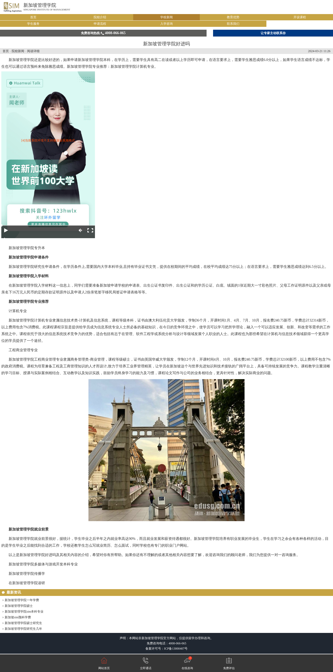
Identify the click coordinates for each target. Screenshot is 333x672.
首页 (33, 17)
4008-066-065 (177, 643)
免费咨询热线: (103, 33)
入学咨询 (166, 24)
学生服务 (33, 24)
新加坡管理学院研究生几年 (23, 629)
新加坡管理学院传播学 (27, 574)
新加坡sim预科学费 (18, 617)
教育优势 (233, 17)
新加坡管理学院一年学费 (22, 600)
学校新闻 (166, 17)
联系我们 (233, 24)
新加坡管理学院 (39, 5)
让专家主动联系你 (273, 33)
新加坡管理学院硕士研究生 (23, 623)
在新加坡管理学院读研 (27, 583)
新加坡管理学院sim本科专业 (24, 611)
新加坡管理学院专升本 (27, 248)
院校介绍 (100, 17)
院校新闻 (18, 51)
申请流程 (100, 24)
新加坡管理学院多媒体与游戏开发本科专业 (43, 564)
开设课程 (299, 17)
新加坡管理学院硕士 (19, 606)
